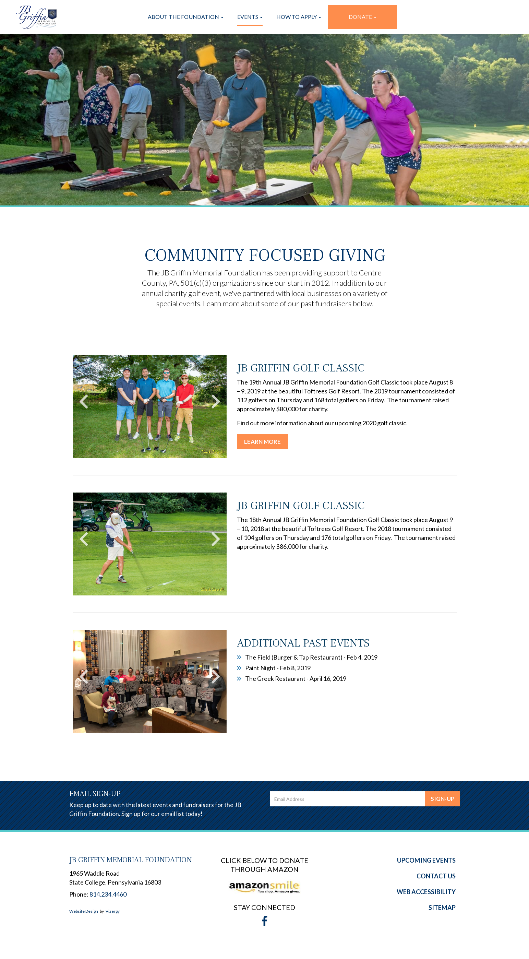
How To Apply (298, 16)
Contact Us (436, 876)
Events (250, 16)
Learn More (262, 441)
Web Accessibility (426, 892)
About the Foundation (186, 16)
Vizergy (113, 911)
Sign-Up (443, 798)
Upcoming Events (426, 860)
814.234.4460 (108, 894)
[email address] (347, 798)
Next (216, 401)
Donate (362, 16)
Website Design (83, 911)
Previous (84, 401)
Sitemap (442, 907)
